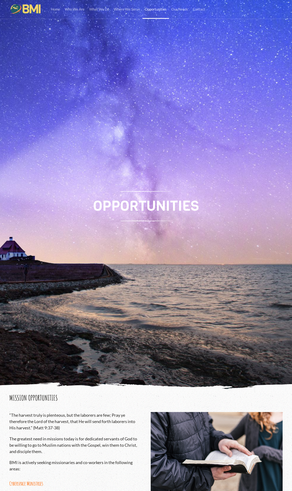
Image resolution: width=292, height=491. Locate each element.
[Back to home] (25, 9)
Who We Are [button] (75, 9)
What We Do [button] (99, 9)
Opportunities (156, 9)
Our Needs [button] (179, 9)
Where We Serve (127, 9)
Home (55, 9)
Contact (199, 9)
